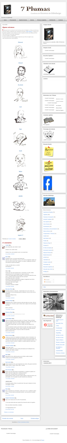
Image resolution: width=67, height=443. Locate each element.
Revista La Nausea (60, 342)
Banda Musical (46, 254)
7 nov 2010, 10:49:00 (10, 332)
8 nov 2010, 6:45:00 (10, 395)
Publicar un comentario (9, 412)
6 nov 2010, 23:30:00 (10, 254)
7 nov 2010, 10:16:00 (10, 309)
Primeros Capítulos (41, 20)
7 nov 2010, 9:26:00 (10, 286)
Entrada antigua (35, 418)
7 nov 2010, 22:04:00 (10, 359)
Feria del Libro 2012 (47, 269)
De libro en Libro (59, 335)
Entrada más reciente (7, 418)
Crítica (57, 325)
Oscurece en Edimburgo (47, 175)
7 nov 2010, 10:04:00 (10, 297)
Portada (45, 245)
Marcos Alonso (9, 335)
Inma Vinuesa (9, 369)
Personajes (45, 264)
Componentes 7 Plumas (48, 233)
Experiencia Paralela (48, 212)
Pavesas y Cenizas (60, 353)
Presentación (13, 20)
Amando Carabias (10, 345)
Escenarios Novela (47, 250)
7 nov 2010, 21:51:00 (10, 351)
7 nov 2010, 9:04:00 (10, 268)
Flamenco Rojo (9, 300)
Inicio (22, 418)
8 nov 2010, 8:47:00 (10, 409)
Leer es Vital (59, 330)
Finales (45, 240)
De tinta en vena (59, 337)
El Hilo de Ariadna (47, 247)
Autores (32, 20)
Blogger (42, 440)
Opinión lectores (23, 20)
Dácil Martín (46, 238)
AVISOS (45, 257)
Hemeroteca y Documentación (50, 228)
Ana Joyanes (58, 105)
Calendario (45, 259)
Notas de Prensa (47, 252)
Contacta (60, 20)
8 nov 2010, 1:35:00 (10, 386)
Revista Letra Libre (60, 344)
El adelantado (59, 328)
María (7, 256)
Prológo (45, 271)
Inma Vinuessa (29, 31)
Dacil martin (8, 362)
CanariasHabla (59, 350)
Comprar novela (47, 262)
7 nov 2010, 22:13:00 (10, 367)
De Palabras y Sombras (59, 347)
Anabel (7, 245)
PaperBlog (58, 332)
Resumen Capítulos (47, 266)
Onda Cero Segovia (59, 110)
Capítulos (45, 214)
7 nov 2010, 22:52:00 (10, 378)
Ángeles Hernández (10, 397)
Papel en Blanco (59, 339)
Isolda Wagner (9, 318)
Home (5, 20)
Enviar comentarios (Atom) (23, 422)
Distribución (52, 20)
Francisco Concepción (48, 217)
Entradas (46, 279)
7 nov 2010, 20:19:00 (10, 342)
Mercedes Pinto (9, 289)
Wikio (44, 287)
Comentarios (47, 281)
